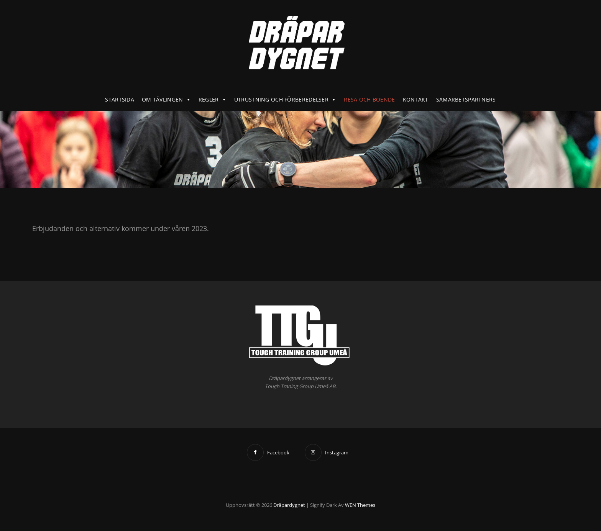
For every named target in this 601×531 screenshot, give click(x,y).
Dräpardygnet (289, 505)
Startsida (119, 99)
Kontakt (416, 99)
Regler (213, 99)
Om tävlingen (166, 99)
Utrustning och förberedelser (285, 99)
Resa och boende (369, 99)
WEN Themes (360, 505)
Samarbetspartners (466, 99)
